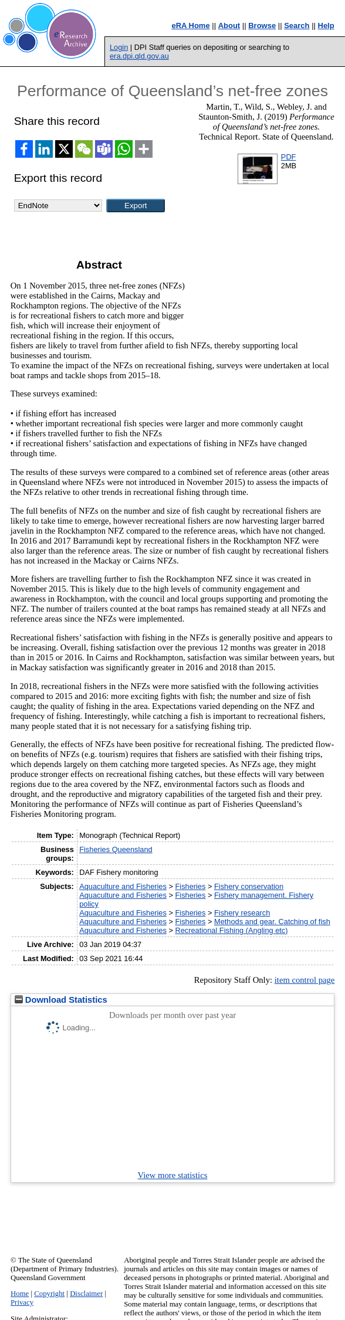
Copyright (49, 1294)
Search (296, 25)
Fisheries (190, 886)
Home (20, 1294)
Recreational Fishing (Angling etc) (231, 930)
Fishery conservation (248, 886)
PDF (288, 156)
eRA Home (190, 25)
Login (119, 47)
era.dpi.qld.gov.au (139, 56)
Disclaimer (86, 1294)
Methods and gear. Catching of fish (272, 921)
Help (326, 25)
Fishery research (242, 912)
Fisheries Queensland (115, 849)
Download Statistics (61, 1000)
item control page (305, 980)
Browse (262, 25)
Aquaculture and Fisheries (123, 886)
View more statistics (173, 1175)
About (229, 25)
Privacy (22, 1302)
